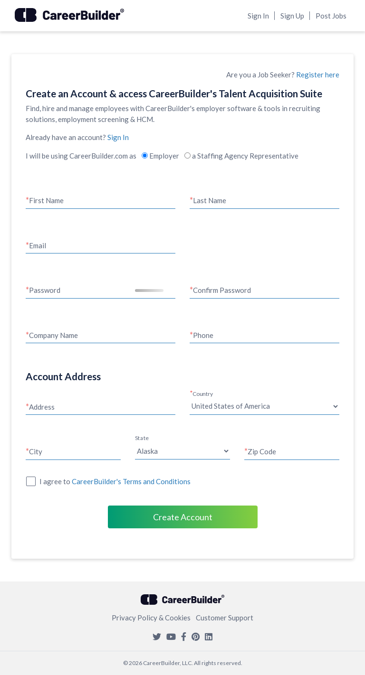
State (142, 438)
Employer (160, 155)
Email (37, 245)
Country (202, 393)
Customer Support (224, 617)
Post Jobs (331, 15)
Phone (203, 335)
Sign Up (292, 15)
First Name (46, 200)
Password (44, 290)
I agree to (115, 481)
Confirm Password (222, 290)
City (35, 451)
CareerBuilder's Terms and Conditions (131, 481)
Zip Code (262, 451)
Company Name (53, 335)
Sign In (258, 15)
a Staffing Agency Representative (241, 155)
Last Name (209, 200)
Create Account (182, 517)
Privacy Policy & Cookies (151, 617)
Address (42, 407)
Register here (317, 74)
